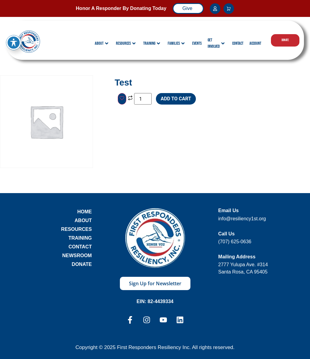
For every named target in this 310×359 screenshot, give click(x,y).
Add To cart (176, 99)
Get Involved (216, 43)
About (101, 43)
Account (255, 43)
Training (151, 43)
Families (176, 43)
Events (197, 43)
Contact (237, 43)
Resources (126, 43)
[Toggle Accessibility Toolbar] (13, 34)
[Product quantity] (143, 99)
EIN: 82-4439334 (155, 301)
